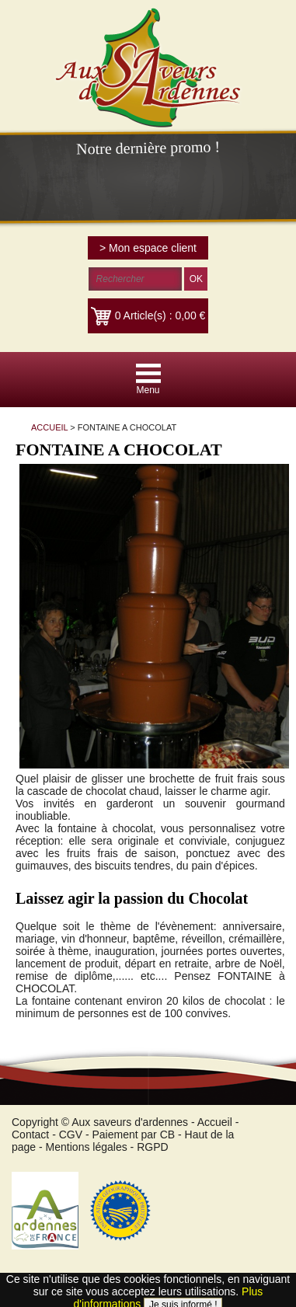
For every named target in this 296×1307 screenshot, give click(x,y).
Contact (30, 1134)
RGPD (152, 1147)
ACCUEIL (49, 427)
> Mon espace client (148, 248)
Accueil (214, 1122)
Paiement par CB (134, 1134)
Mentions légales (86, 1147)
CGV (70, 1134)
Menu (147, 390)
